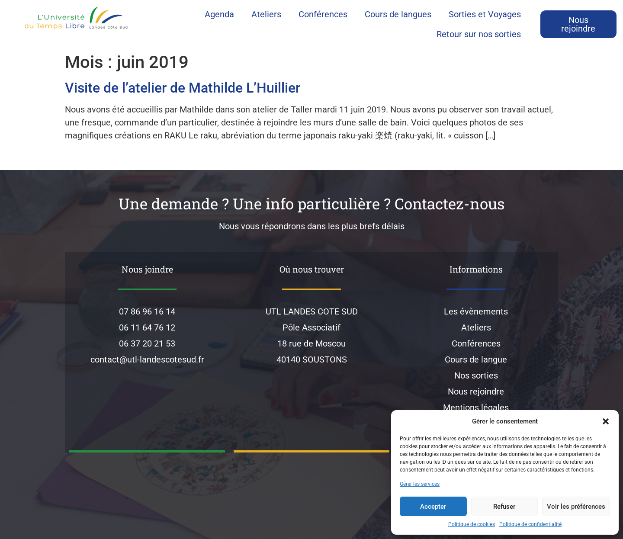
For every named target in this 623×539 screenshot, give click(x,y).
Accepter (433, 506)
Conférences (323, 14)
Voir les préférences (576, 506)
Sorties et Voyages (485, 14)
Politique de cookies (471, 524)
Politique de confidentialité (530, 524)
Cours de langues (398, 14)
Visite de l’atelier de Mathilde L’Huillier (182, 88)
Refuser (504, 506)
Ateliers (266, 14)
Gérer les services (420, 484)
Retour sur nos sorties (479, 34)
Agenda (219, 14)
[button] (605, 421)
